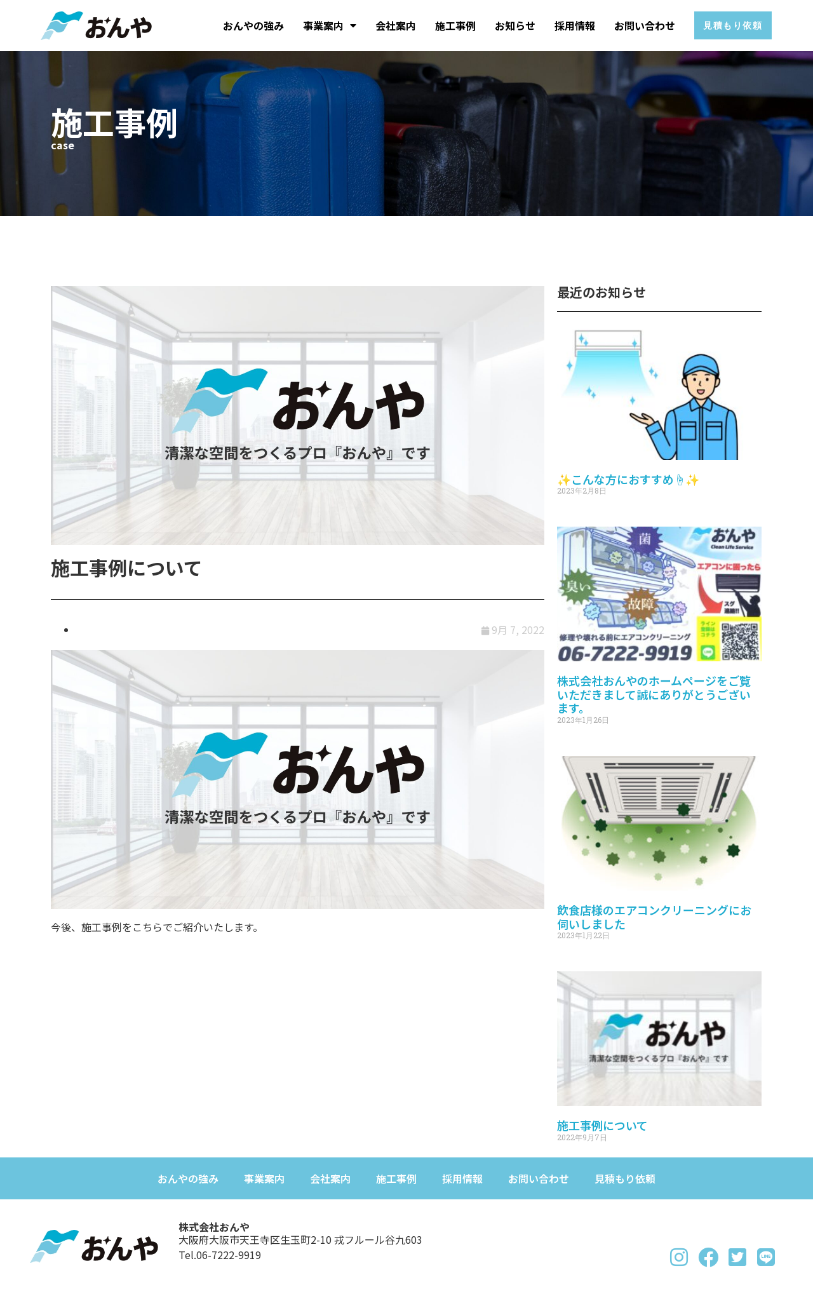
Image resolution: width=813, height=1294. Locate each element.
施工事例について (602, 1125)
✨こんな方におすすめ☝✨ (628, 479)
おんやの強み (244, 25)
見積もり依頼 (625, 1178)
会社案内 (386, 25)
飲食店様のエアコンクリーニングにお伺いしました (654, 916)
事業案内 (320, 25)
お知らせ (506, 25)
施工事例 (446, 25)
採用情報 (566, 25)
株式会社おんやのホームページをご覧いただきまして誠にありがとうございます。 (654, 694)
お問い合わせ (635, 25)
